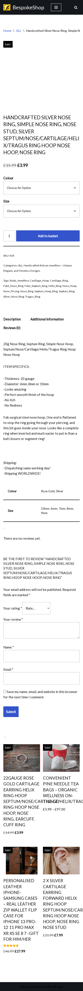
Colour (8, 178)
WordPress (54, 987)
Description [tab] (12, 319)
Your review (13, 619)
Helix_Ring (54, 286)
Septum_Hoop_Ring (46, 291)
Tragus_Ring (32, 296)
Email (8, 669)
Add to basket (48, 236)
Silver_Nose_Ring (13, 296)
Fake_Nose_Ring (13, 286)
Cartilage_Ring (59, 280)
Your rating (12, 608)
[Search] (75, 7)
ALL (18, 30)
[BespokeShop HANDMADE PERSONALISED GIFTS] (23, 7)
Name (8, 647)
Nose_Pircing (11, 291)
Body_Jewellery (19, 280)
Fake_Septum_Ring (36, 286)
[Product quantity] (9, 235)
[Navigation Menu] (56, 7)
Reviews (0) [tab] (11, 328)
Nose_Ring (26, 291)
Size (6, 201)
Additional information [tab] (47, 319)
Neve (24, 987)
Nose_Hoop (69, 286)
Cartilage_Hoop (39, 280)
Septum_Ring (67, 291)
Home (7, 30)
